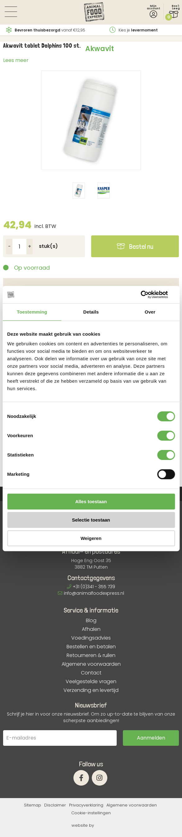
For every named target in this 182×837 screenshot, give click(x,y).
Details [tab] (91, 311)
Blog (91, 620)
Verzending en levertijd (91, 690)
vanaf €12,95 (45, 30)
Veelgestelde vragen (91, 681)
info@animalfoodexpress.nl (91, 593)
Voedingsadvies (91, 638)
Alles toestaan (91, 501)
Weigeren (91, 538)
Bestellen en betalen (91, 646)
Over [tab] (150, 311)
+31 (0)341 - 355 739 (91, 587)
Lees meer (16, 60)
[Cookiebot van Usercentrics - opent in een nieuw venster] (147, 295)
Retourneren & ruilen (91, 655)
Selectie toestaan (91, 520)
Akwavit (99, 49)
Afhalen (91, 629)
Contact (91, 672)
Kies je (134, 30)
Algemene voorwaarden (91, 664)
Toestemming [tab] (32, 311)
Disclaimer (55, 805)
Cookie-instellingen (91, 813)
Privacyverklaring (86, 805)
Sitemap (32, 805)
